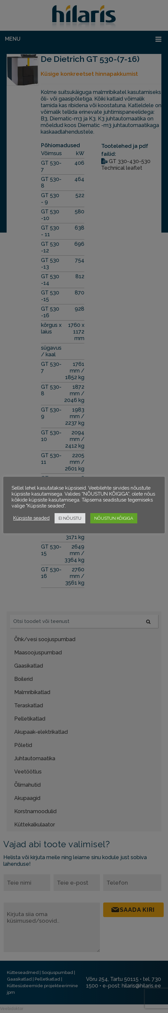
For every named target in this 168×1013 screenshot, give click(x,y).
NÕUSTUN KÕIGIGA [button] (113, 518)
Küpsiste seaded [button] (31, 518)
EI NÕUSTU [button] (70, 518)
